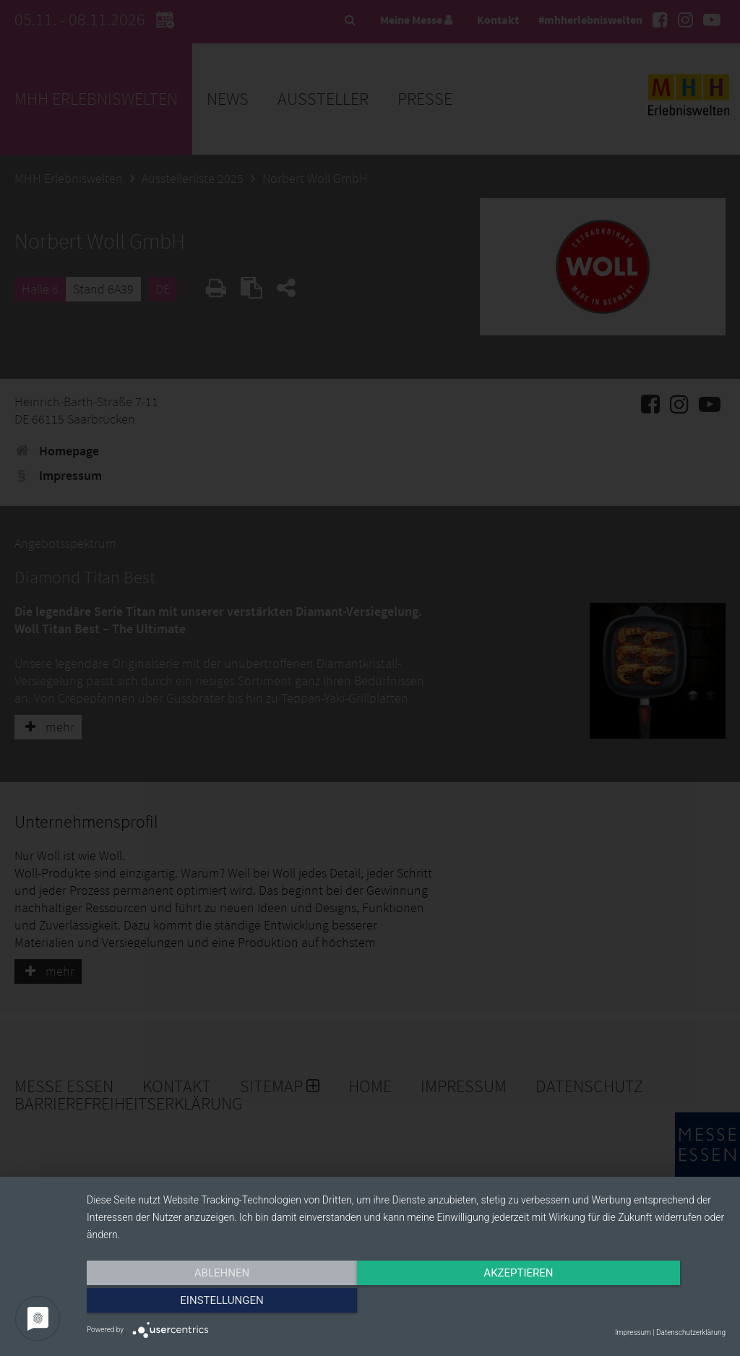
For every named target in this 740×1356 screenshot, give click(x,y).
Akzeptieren (406, 1303)
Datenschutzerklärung (691, 1332)
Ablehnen (182, 1303)
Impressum (633, 1332)
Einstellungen (629, 1303)
